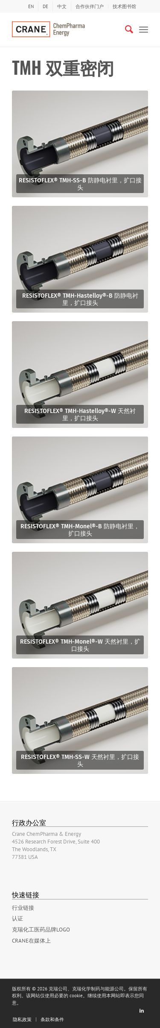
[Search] (124, 29)
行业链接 (23, 907)
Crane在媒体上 (31, 940)
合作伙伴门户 (90, 6)
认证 (17, 918)
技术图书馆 (124, 6)
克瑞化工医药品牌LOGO (41, 929)
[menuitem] (31, 6)
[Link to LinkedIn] (141, 1010)
